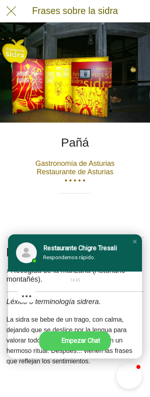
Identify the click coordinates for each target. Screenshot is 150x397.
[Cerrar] (11, 11)
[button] (135, 242)
